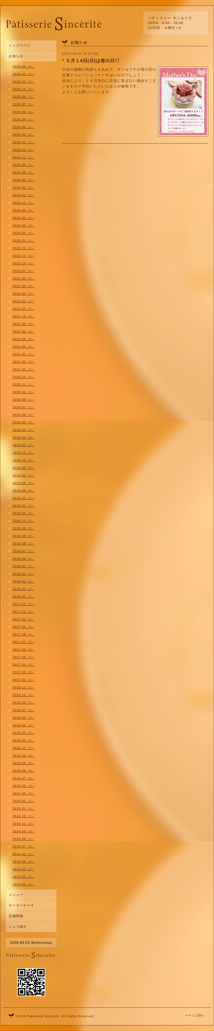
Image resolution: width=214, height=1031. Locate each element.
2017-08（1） (24, 634)
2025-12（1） (24, 89)
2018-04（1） (24, 574)
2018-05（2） (24, 566)
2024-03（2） (24, 187)
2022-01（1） (24, 308)
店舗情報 (16, 916)
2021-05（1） (24, 339)
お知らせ (16, 56)
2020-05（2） (24, 422)
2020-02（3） (24, 437)
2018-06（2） (24, 558)
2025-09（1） (24, 96)
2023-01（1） (24, 240)
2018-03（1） (24, 581)
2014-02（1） (24, 876)
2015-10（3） (24, 755)
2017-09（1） (24, 627)
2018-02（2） (24, 589)
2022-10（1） (24, 263)
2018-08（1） (24, 543)
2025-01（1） (24, 142)
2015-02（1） (24, 801)
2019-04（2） (24, 490)
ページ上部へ (195, 1015)
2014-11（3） (24, 823)
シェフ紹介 (18, 927)
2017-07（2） (24, 642)
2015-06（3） (24, 786)
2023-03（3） (24, 225)
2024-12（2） (24, 149)
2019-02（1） (24, 505)
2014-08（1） (24, 839)
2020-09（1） (24, 399)
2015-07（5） (24, 778)
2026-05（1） (24, 66)
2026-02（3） (24, 81)
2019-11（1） (24, 452)
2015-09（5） (24, 763)
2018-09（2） (24, 536)
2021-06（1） (24, 331)
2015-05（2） (24, 793)
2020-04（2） (24, 430)
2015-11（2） (24, 748)
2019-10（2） (24, 460)
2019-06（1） (24, 475)
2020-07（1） (24, 407)
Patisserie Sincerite (43, 1016)
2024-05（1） (24, 180)
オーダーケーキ (21, 905)
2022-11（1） (24, 255)
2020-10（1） (24, 392)
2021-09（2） (24, 324)
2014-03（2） (24, 869)
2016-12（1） (24, 687)
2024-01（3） (24, 195)
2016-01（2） (24, 740)
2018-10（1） (24, 528)
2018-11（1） (24, 521)
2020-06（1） (24, 414)
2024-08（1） (24, 172)
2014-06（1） (24, 854)
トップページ (20, 45)
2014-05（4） (24, 861)
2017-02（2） (24, 672)
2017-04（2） (24, 664)
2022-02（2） (24, 301)
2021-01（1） (24, 369)
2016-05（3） (24, 717)
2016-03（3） (24, 733)
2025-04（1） (24, 119)
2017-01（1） (24, 680)
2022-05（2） (24, 278)
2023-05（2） (24, 218)
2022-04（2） (24, 286)
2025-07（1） (24, 104)
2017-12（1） (24, 604)
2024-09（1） (24, 165)
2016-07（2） (24, 710)
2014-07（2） (24, 846)
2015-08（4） (24, 770)
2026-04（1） (24, 74)
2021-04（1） (24, 346)
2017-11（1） (24, 611)
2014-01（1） (24, 884)
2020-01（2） (24, 445)
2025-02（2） (24, 134)
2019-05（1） (24, 483)
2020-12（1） (24, 377)
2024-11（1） (24, 157)
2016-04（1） (24, 725)
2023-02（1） (24, 233)
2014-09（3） (24, 831)
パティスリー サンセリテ (170, 18)
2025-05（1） (24, 112)
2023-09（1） (24, 210)
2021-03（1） (24, 354)
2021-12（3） (24, 316)
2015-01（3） (24, 808)
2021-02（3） (24, 361)
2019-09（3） (24, 468)
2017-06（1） (24, 649)
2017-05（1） (24, 657)
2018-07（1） (24, 551)
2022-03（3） (24, 293)
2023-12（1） (24, 202)
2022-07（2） (24, 271)
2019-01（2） (24, 513)
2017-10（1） (24, 619)
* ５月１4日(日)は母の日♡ (91, 60)
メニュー (16, 895)
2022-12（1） (24, 248)
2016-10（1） (24, 702)
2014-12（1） (24, 816)
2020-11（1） (24, 384)
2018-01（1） (24, 596)
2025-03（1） (24, 127)
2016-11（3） (24, 695)
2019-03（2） (24, 498)
